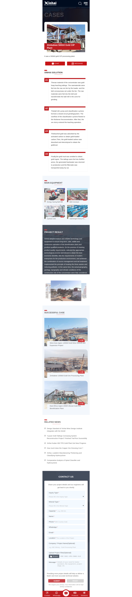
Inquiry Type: (54, 493)
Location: (52, 538)
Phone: (52, 522)
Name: (51, 516)
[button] (64, 297)
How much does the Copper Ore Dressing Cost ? (65, 448)
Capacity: (52, 511)
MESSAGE (77, 63)
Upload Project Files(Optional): (60, 553)
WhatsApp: (53, 527)
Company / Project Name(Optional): (62, 543)
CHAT (55, 63)
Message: (53, 562)
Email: (51, 532)
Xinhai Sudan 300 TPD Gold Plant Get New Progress (66, 443)
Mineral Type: (54, 502)
